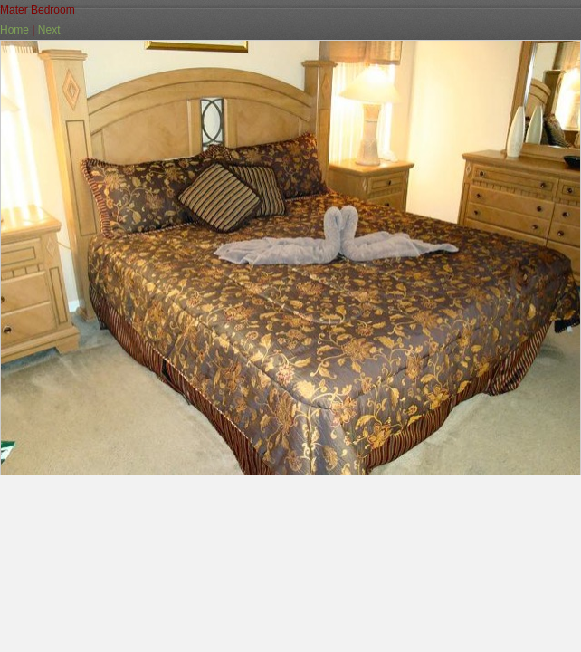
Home (14, 30)
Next (49, 30)
